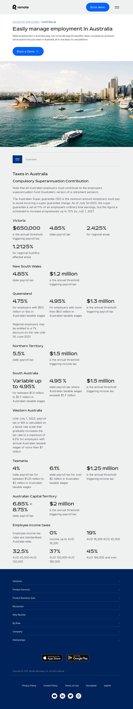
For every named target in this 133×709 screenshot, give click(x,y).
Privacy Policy (29, 685)
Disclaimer (91, 685)
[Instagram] (78, 696)
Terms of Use (72, 685)
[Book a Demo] (28, 51)
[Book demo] (97, 7)
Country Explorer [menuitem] (26, 22)
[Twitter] (70, 696)
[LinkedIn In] (62, 696)
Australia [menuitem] (49, 22)
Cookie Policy (51, 685)
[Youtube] (54, 696)
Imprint (107, 685)
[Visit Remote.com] (21, 7)
